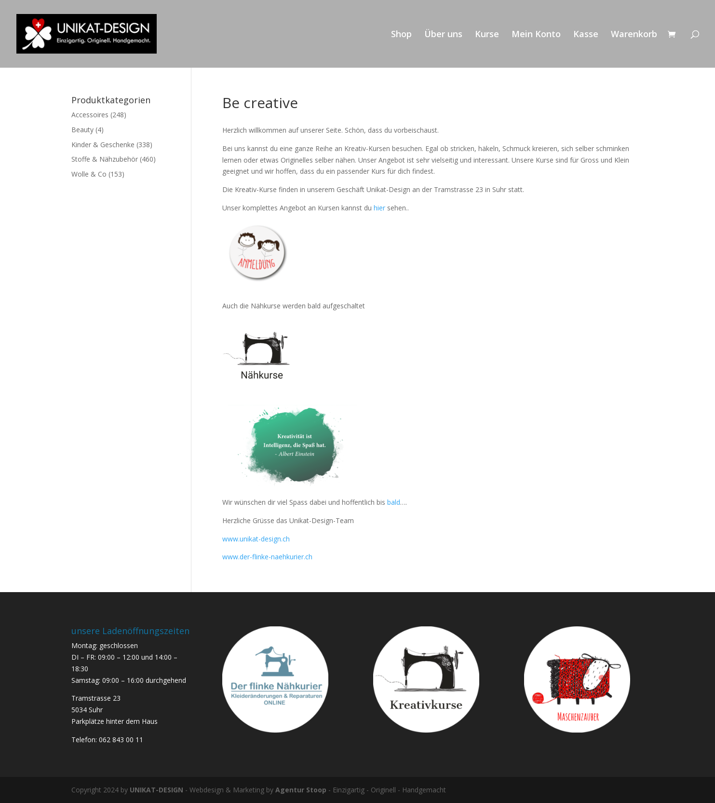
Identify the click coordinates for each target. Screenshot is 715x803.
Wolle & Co (89, 174)
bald (393, 502)
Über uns (443, 35)
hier (378, 207)
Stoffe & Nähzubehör (104, 159)
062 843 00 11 (121, 739)
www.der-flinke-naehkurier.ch (267, 556)
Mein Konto (536, 35)
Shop (401, 35)
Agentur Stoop (300, 789)
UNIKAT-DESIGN (156, 789)
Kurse (487, 35)
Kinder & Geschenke (103, 144)
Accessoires (89, 114)
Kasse (585, 35)
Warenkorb (634, 35)
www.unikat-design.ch (256, 538)
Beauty (82, 129)
